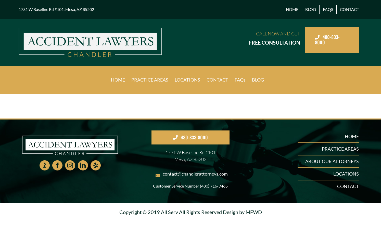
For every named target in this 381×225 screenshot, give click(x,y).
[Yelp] (96, 165)
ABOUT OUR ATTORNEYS (332, 161)
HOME (352, 136)
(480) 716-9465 (214, 185)
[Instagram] (70, 165)
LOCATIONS (346, 174)
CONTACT (348, 186)
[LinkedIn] (83, 165)
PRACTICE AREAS (340, 149)
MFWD (254, 212)
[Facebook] (57, 165)
